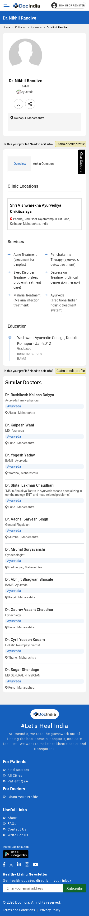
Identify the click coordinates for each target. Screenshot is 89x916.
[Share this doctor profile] (30, 104)
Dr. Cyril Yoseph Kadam (25, 639)
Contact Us (17, 829)
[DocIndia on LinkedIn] (19, 864)
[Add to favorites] (18, 104)
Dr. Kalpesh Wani (19, 425)
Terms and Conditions (19, 910)
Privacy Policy (50, 910)
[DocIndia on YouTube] (35, 864)
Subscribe (74, 888)
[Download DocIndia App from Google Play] (16, 854)
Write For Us (18, 835)
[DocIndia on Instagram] (27, 864)
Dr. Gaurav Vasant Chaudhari (29, 609)
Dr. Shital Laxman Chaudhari (29, 485)
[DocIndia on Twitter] (11, 864)
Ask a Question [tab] (43, 163)
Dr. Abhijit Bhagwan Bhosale (29, 579)
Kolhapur (20, 27)
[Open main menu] (7, 5)
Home (6, 27)
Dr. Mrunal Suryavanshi (25, 549)
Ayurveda (36, 27)
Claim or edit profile (70, 144)
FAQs (12, 823)
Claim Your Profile (23, 797)
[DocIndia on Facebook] (4, 864)
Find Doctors (18, 769)
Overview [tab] (20, 163)
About (13, 818)
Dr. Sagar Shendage (22, 669)
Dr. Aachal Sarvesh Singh (26, 519)
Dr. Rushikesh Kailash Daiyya (29, 394)
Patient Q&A (18, 781)
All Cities (15, 775)
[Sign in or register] (68, 5)
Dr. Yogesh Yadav (20, 455)
